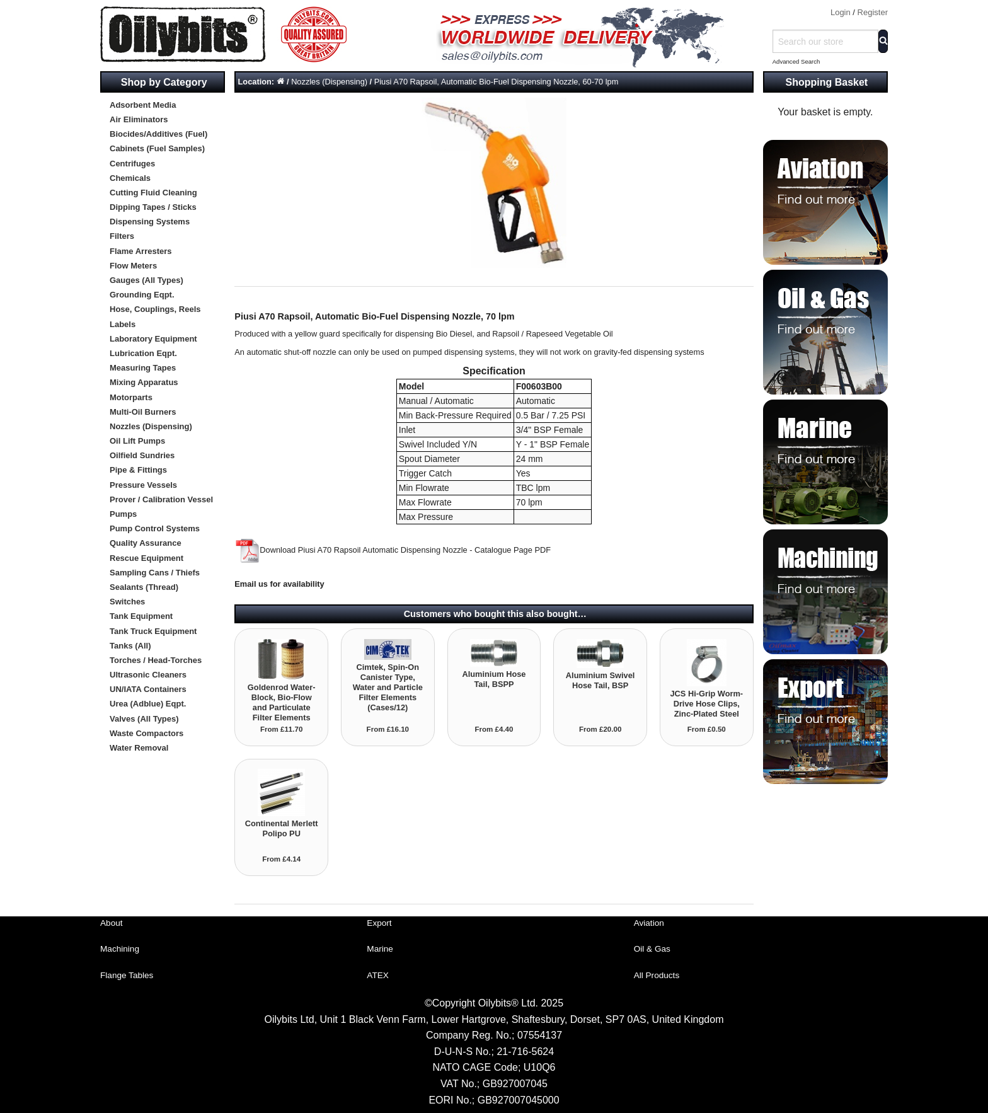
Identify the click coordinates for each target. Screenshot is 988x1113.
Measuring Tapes (143, 367)
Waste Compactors (146, 733)
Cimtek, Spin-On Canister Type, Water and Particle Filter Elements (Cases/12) (388, 687)
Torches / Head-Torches (156, 660)
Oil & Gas (652, 949)
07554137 (539, 1035)
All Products (657, 975)
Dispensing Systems (150, 221)
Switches (127, 601)
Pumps (123, 514)
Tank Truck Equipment (153, 631)
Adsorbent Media (143, 105)
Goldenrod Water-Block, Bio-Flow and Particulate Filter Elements (282, 702)
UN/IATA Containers (148, 689)
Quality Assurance (145, 543)
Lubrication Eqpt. (143, 353)
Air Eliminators (139, 119)
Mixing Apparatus (144, 382)
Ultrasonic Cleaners (148, 674)
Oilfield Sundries (142, 455)
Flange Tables (126, 975)
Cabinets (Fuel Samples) (157, 148)
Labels (122, 324)
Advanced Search (796, 61)
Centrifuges (132, 163)
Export (379, 923)
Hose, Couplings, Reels (155, 309)
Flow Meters (133, 265)
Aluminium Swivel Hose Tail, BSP (600, 680)
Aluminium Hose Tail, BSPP (494, 679)
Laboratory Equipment (153, 338)
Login (840, 12)
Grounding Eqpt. (142, 294)
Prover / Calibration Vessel (161, 499)
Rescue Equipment (146, 558)
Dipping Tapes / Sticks (153, 207)
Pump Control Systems (155, 528)
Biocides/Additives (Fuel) (158, 134)
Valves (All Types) (144, 719)
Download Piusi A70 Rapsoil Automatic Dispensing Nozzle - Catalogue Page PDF (392, 550)
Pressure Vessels (143, 485)
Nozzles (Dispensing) (151, 426)
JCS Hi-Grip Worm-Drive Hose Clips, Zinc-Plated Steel (706, 703)
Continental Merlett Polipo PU (281, 828)
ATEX (378, 975)
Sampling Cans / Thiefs (155, 572)
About (111, 923)
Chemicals (130, 178)
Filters (122, 236)
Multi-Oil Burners (143, 412)
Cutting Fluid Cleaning (153, 192)
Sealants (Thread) (144, 587)
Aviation (649, 923)
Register (873, 12)
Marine (380, 949)
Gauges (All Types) (146, 280)
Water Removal (139, 748)
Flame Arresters (141, 251)
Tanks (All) (130, 645)
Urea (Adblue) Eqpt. (148, 703)
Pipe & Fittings (138, 470)
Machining (119, 949)
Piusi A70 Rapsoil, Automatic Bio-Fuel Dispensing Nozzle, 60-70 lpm (496, 81)
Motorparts (131, 397)
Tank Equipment (141, 616)
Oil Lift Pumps (137, 441)
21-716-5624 (525, 1051)
